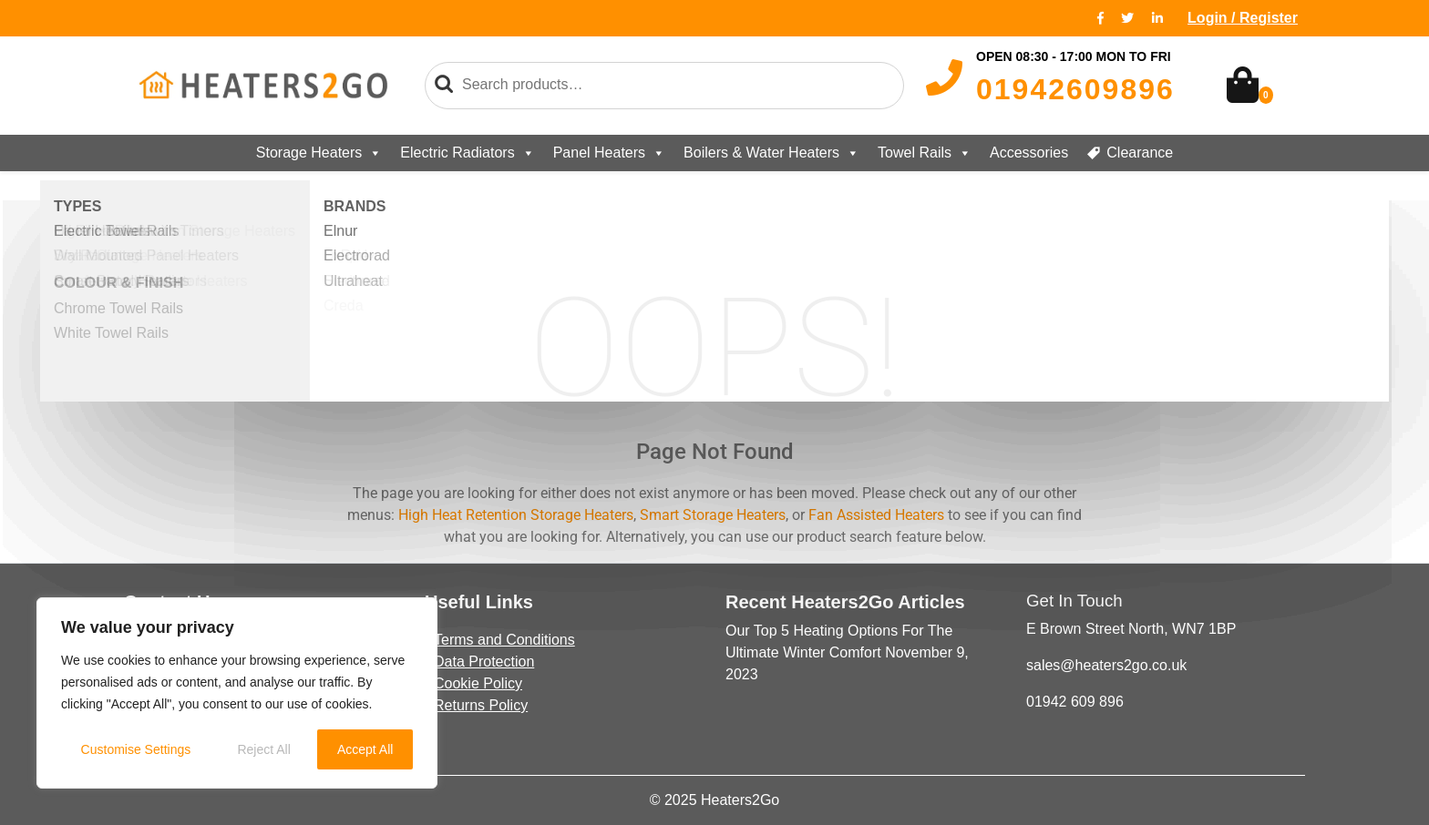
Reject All (263, 749)
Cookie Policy (478, 683)
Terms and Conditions (504, 639)
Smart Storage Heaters (713, 515)
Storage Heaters (319, 153)
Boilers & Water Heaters (771, 153)
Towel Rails (925, 153)
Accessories (1029, 152)
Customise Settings (136, 749)
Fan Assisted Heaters (876, 515)
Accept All (365, 749)
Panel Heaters (609, 153)
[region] (236, 693)
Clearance (1139, 152)
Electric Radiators (467, 153)
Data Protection (484, 661)
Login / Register (1242, 17)
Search (444, 84)
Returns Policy (481, 705)
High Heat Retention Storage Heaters (515, 515)
